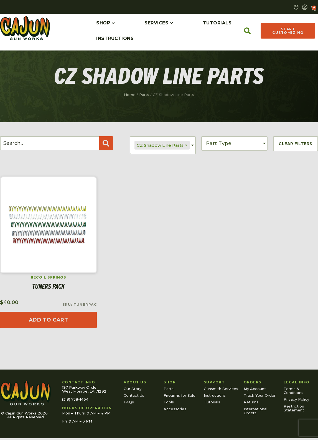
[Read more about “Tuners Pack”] (48, 320)
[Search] (49, 143)
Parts (144, 94)
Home (130, 94)
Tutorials (212, 402)
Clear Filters (295, 143)
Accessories (175, 409)
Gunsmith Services (221, 388)
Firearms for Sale (179, 395)
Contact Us (134, 395)
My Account (255, 388)
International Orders (255, 411)
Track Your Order (260, 395)
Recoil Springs (48, 277)
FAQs (129, 402)
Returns (251, 402)
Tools (169, 402)
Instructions (215, 395)
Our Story (132, 388)
